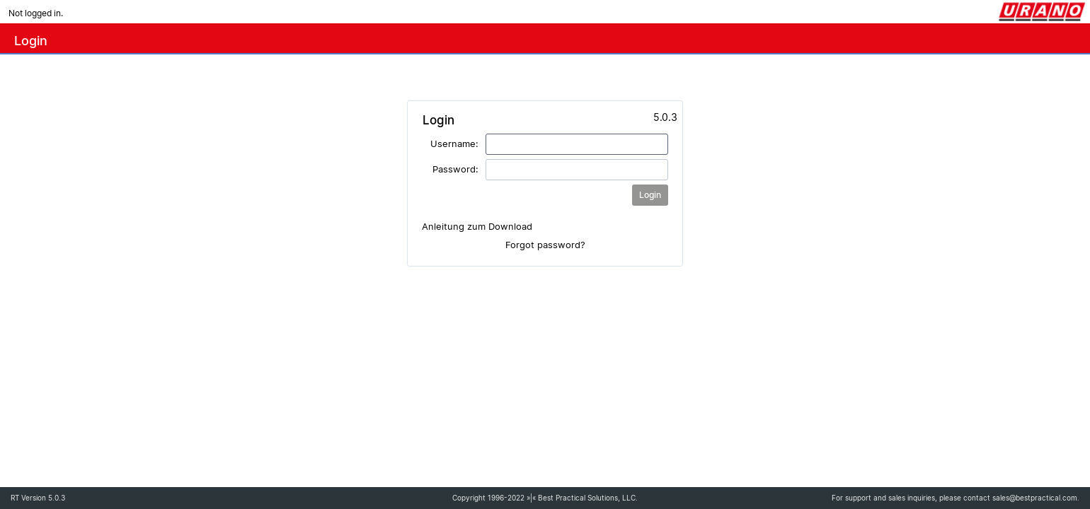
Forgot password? (545, 244)
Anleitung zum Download (477, 226)
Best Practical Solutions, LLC (587, 498)
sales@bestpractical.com (1034, 498)
